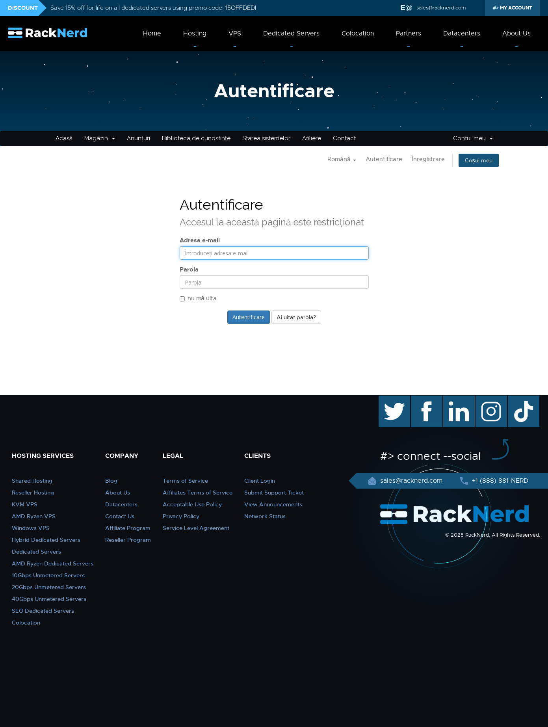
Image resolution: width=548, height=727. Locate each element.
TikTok (518, 399)
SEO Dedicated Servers (43, 610)
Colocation (358, 33)
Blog (111, 480)
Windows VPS (31, 528)
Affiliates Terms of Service (197, 492)
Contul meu (473, 138)
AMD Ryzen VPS (34, 516)
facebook (425, 399)
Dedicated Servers (291, 33)
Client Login (259, 480)
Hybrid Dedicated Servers (46, 539)
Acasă (64, 138)
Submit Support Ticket (274, 492)
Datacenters (461, 33)
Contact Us (119, 516)
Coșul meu (478, 160)
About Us (516, 33)
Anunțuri (138, 138)
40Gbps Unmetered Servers (49, 598)
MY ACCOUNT (515, 8)
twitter (389, 399)
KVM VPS (24, 504)
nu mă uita (198, 298)
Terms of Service (185, 480)
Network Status (265, 516)
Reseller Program (128, 539)
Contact (344, 138)
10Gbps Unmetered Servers (48, 575)
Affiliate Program (127, 528)
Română (341, 159)
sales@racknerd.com (441, 7)
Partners (408, 33)
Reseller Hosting (33, 492)
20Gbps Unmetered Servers (49, 587)
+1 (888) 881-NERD (499, 481)
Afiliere (311, 138)
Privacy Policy (181, 516)
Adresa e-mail (200, 240)
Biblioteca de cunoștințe (196, 138)
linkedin (454, 399)
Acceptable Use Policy (192, 504)
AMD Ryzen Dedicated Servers (52, 563)
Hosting (194, 33)
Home (152, 33)
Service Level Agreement (196, 528)
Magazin (99, 138)
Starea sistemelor (266, 138)
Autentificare (384, 159)
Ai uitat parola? (296, 317)
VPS (234, 33)
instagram (490, 399)
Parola (189, 269)
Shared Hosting (32, 480)
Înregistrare (428, 159)
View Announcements (273, 504)
